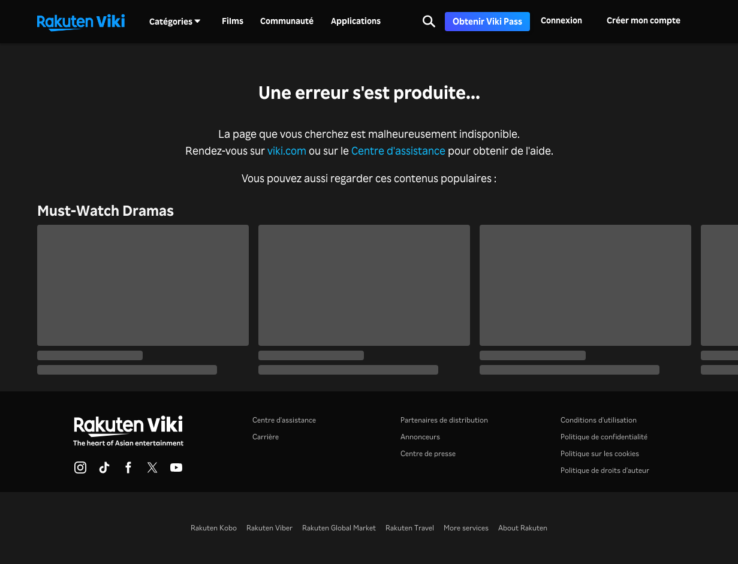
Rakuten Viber (269, 527)
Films (232, 21)
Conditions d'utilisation (599, 419)
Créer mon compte (643, 20)
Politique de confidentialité (604, 436)
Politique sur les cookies (600, 453)
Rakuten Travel (409, 527)
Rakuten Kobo (214, 527)
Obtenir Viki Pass (487, 21)
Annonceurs (420, 436)
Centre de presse (428, 453)
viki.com (286, 150)
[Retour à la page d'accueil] (81, 21)
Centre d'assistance (398, 150)
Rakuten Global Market (339, 527)
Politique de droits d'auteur (605, 470)
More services (466, 527)
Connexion (561, 20)
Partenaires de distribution (444, 419)
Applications (356, 21)
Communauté (287, 21)
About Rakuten (522, 527)
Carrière (265, 436)
